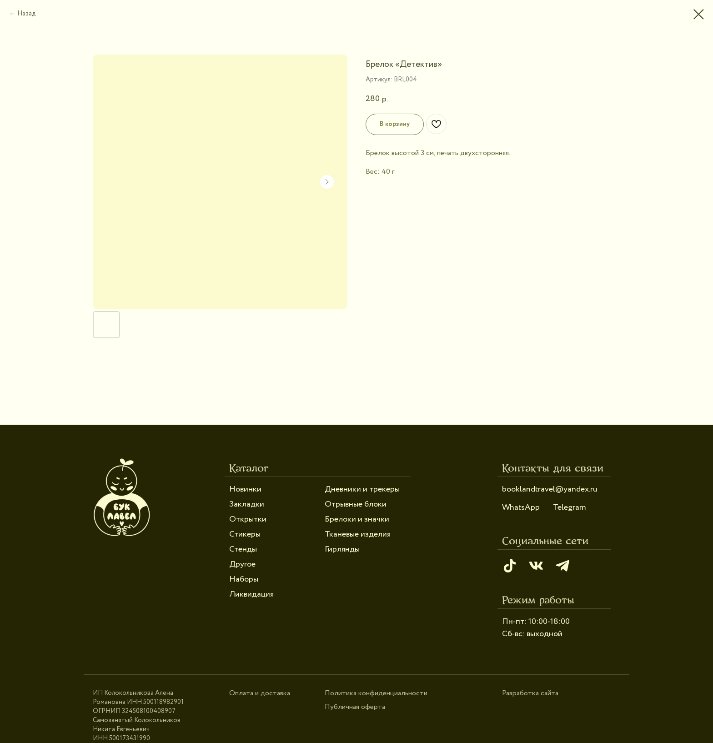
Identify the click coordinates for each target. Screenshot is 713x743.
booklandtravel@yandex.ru (550, 489)
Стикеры (245, 534)
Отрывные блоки (356, 504)
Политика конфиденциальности (376, 693)
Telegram (569, 507)
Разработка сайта (530, 693)
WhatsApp (521, 507)
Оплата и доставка (259, 693)
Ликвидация (251, 594)
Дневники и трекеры (362, 489)
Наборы (243, 579)
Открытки (247, 519)
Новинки (245, 489)
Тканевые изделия (358, 534)
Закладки (246, 504)
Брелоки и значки (357, 519)
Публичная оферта (355, 707)
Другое (242, 564)
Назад (26, 13)
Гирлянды (342, 549)
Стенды (243, 549)
